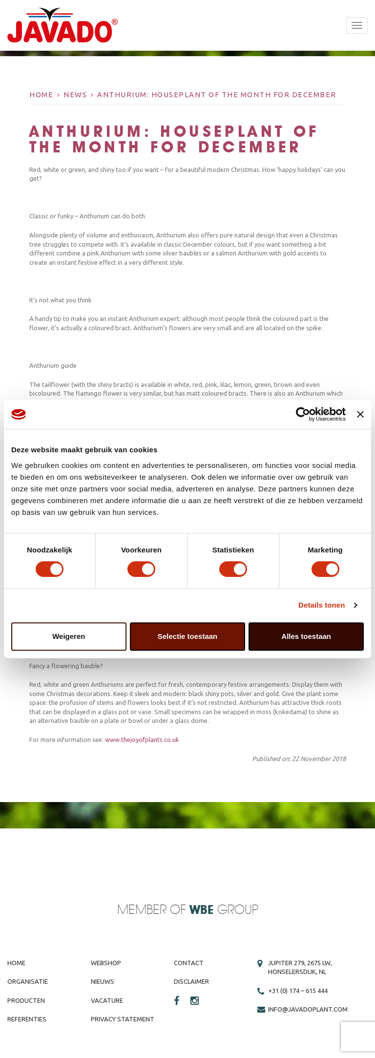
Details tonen (321, 605)
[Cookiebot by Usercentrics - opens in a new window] (303, 414)
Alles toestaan (306, 636)
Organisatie (27, 981)
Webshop (106, 962)
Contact (189, 962)
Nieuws (102, 981)
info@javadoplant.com (308, 1009)
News (75, 94)
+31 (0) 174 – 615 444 (298, 990)
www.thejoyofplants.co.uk (142, 739)
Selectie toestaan (188, 636)
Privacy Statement (122, 1019)
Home (41, 94)
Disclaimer (191, 981)
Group (223, 910)
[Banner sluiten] (360, 414)
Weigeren (68, 636)
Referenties (26, 1019)
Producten (26, 1000)
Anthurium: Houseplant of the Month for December (216, 94)
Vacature (107, 1000)
